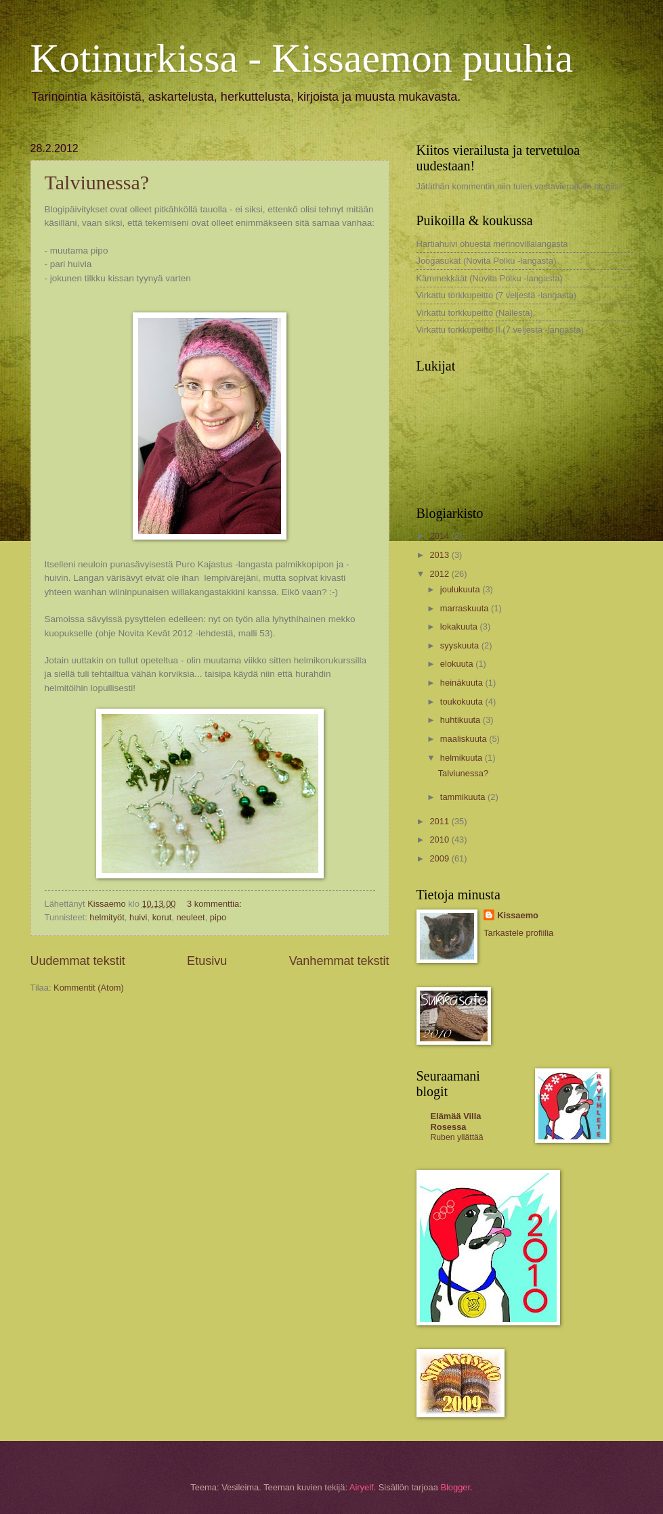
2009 (440, 858)
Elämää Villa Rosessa (456, 1121)
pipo (218, 917)
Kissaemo (517, 915)
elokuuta (457, 664)
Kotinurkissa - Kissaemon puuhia (302, 58)
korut (162, 917)
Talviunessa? (97, 182)
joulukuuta (461, 589)
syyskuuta (461, 645)
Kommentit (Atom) (89, 988)
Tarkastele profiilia (518, 933)
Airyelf (361, 1487)
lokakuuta (460, 626)
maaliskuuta (464, 739)
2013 (440, 555)
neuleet (190, 917)
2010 (440, 839)
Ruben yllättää (457, 1137)
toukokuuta (463, 701)
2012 (440, 574)
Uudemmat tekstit (77, 961)
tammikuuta (464, 797)
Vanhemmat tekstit (339, 961)
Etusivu (207, 961)
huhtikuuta (461, 720)
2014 (440, 536)
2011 (440, 821)
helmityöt (107, 917)
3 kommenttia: (215, 904)
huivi (138, 917)
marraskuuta (465, 608)
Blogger (455, 1487)
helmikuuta (462, 758)
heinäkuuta (463, 683)
